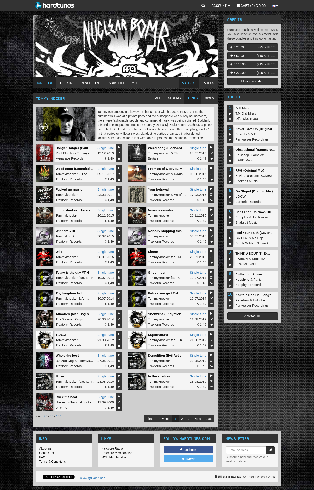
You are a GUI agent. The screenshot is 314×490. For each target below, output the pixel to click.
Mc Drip (257, 238)
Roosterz (258, 259)
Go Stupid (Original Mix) (254, 191)
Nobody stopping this (165, 231)
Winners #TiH (66, 231)
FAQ (42, 457)
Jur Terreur (260, 217)
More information (252, 81)
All (158, 98)
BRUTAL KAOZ (246, 264)
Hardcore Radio (112, 448)
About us (45, 448)
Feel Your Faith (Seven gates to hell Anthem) (269, 233)
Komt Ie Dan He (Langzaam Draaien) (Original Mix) (274, 295)
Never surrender (160, 210)
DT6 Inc (61, 407)
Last (209, 418)
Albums (174, 98)
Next (198, 418)
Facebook (188, 450)
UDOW (240, 196)
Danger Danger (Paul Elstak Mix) (81, 148)
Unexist (183, 278)
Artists (188, 83)
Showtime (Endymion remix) (170, 314)
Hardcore (44, 83)
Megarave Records (69, 158)
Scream (61, 376)
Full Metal (242, 108)
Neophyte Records (248, 285)
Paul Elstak (64, 153)
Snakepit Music (246, 181)
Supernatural (158, 335)
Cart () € (251, 5)
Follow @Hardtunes (91, 478)
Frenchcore (89, 83)
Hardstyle (116, 83)
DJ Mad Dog (65, 361)
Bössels (241, 134)
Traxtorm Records (69, 179)
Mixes (209, 98)
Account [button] (221, 5)
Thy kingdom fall (69, 293)
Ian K (89, 278)
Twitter (188, 459)
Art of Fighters (184, 194)
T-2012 (61, 335)
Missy (252, 113)
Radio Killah (182, 174)
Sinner (153, 252)
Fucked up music (69, 189)
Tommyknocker (88, 153)
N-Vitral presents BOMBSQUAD (258, 175)
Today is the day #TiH (72, 272)
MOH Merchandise (114, 457)
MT (253, 134)
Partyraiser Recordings (252, 139)
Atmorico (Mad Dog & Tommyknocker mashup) (92, 314)
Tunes (193, 98)
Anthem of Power (248, 274)
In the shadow (159, 376)
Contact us (46, 453)
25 (45, 416)
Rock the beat (66, 397)
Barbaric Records (248, 201)
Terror (66, 83)
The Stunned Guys (69, 319)
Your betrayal (158, 189)
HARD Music (244, 160)
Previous (163, 418)
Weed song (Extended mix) (169, 148)
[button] (203, 5)
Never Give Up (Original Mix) (257, 129)
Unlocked (260, 300)
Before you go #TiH (163, 293)
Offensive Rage (246, 118)
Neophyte (242, 279)
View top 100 (252, 316)
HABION (241, 259)
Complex (257, 155)
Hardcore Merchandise (116, 453)
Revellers (242, 300)
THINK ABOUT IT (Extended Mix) (260, 253)
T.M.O (239, 113)
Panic (257, 279)
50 (51, 416)
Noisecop (242, 155)
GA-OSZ (241, 238)
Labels (208, 83)
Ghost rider (157, 272)
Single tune (105, 148)
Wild (59, 252)
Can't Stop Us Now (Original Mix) (260, 212)
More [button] (138, 83)
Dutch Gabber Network (252, 243)
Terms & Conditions (52, 461)
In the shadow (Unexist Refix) (78, 210)
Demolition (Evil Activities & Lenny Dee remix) (184, 355)
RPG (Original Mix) (249, 170)
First (149, 418)
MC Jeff (183, 257)
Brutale (153, 158)
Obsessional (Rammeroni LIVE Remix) (265, 149)
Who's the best (67, 355)
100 (58, 416)
